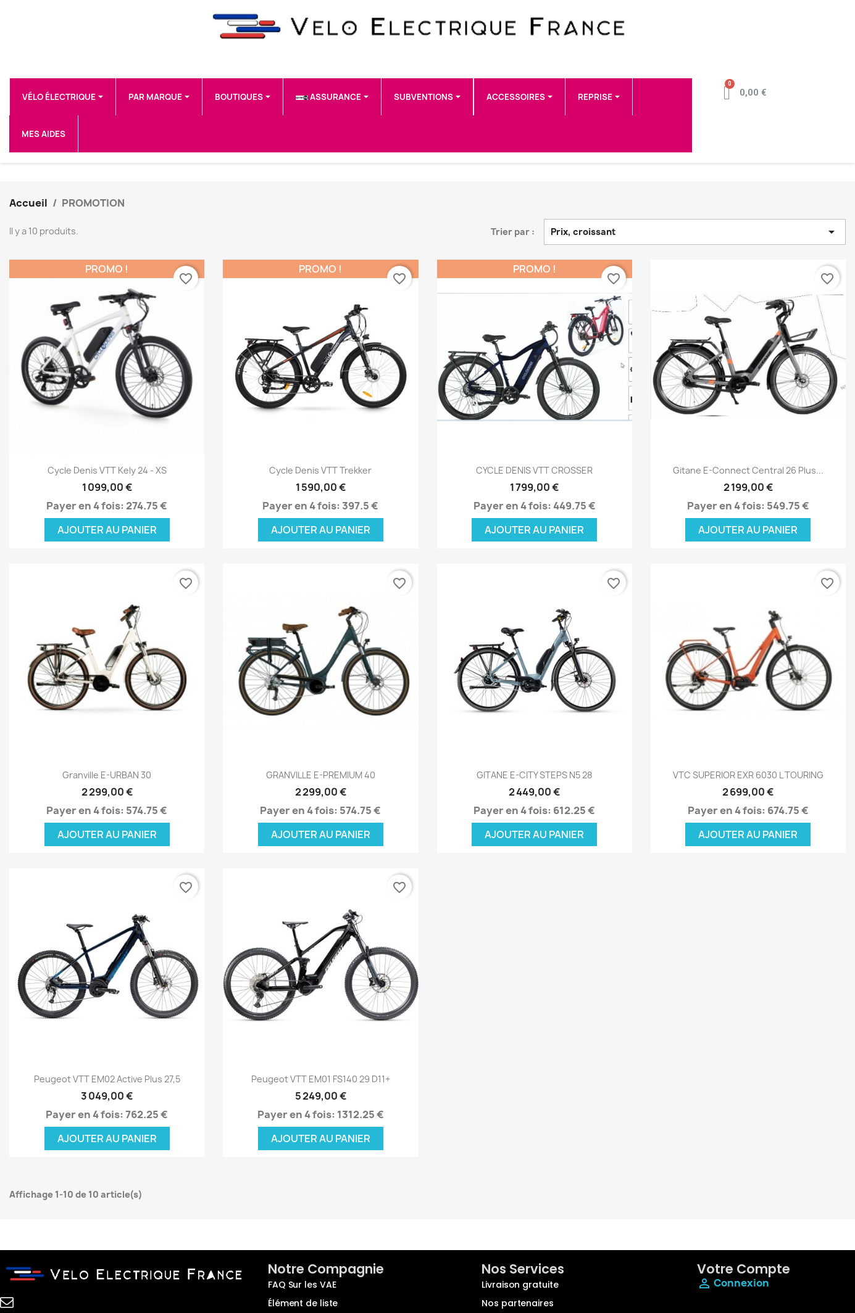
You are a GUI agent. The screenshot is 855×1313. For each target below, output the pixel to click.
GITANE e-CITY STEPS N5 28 (534, 775)
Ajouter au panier (107, 530)
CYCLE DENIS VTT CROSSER (534, 470)
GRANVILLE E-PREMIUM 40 (320, 775)
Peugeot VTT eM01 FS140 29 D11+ (320, 1079)
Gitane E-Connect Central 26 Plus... (748, 470)
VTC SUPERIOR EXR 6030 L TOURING (748, 775)
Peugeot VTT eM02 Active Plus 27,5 (107, 1079)
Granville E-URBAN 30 (106, 775)
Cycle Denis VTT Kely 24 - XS (107, 470)
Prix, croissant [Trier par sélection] (695, 231)
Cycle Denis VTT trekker (320, 470)
